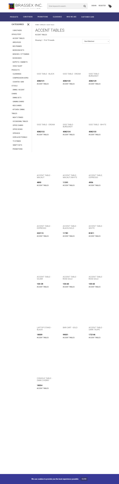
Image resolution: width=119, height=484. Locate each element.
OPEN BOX (16, 133)
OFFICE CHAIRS (18, 125)
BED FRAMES (17, 46)
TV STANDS (17, 141)
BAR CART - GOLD (70, 327)
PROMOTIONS (43, 17)
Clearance (57, 17)
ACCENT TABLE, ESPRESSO (95, 176)
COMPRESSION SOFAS (20, 78)
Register (102, 5)
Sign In (93, 5)
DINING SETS (17, 98)
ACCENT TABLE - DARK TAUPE (96, 328)
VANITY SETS (17, 145)
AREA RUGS (17, 42)
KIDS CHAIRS (17, 105)
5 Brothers (28, 17)
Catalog (43, 24)
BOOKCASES (17, 58)
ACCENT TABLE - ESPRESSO (44, 227)
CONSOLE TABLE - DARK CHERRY (44, 379)
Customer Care (87, 17)
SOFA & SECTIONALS (20, 137)
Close (84, 479)
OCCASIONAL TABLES (20, 121)
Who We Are (71, 17)
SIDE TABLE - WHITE (97, 124)
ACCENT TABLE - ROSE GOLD (70, 278)
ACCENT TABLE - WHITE (96, 227)
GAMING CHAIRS (18, 101)
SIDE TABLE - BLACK (45, 74)
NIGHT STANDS (18, 117)
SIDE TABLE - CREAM (72, 74)
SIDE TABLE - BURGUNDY (94, 75)
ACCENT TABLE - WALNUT (44, 176)
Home (37, 24)
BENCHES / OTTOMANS (21, 54)
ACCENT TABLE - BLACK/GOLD (70, 227)
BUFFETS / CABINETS (20, 62)
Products (14, 17)
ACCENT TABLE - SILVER (44, 278)
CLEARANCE (17, 74)
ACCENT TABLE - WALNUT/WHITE (70, 176)
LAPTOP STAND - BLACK (44, 328)
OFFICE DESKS (18, 129)
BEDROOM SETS (18, 50)
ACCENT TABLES (18, 38)
